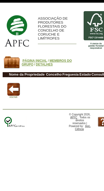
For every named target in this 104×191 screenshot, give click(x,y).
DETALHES (44, 64)
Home (17, 31)
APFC (73, 117)
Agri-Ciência (83, 128)
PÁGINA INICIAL (34, 61)
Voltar (13, 90)
